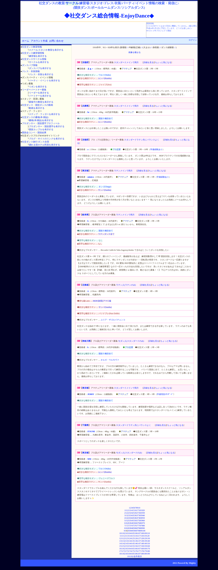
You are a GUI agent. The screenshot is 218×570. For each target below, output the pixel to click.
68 (140, 523)
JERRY (90, 394)
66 (136, 523)
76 (136, 525)
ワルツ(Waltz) (105, 75)
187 (139, 553)
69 (142, 523)
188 (142, 553)
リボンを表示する (38, 86)
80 (144, 525)
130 (148, 538)
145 (133, 543)
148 (142, 543)
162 (123, 548)
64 (131, 523)
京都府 (85, 62)
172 (123, 551)
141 (120, 543)
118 (141, 536)
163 (126, 548)
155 (133, 546)
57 (138, 520)
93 (129, 531)
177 (139, 551)
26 (136, 513)
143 (126, 543)
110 (148, 533)
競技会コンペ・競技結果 (34, 132)
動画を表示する (36, 108)
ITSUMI (91, 431)
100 (143, 531)
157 (139, 546)
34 (131, 515)
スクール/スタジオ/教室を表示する (46, 50)
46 (136, 518)
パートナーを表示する (40, 96)
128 (142, 538)
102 (123, 533)
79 (142, 525)
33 (129, 515)
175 (133, 551)
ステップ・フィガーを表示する (44, 114)
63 (129, 523)
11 (125, 510)
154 (129, 546)
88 (140, 528)
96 (135, 531)
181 (120, 553)
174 (129, 551)
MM (89, 459)
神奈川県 (86, 341)
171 (120, 551)
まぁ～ (90, 68)
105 (133, 533)
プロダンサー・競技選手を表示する (46, 126)
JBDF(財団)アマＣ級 (102, 301)
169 (145, 548)
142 (123, 543)
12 (127, 510)
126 (136, 538)
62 (127, 523)
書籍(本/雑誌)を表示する (41, 120)
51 (125, 520)
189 (145, 553)
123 (126, 538)
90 (144, 528)
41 (125, 518)
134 (129, 541)
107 (139, 533)
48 (140, 518)
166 (136, 548)
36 (136, 515)
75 (134, 525)
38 (140, 515)
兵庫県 (85, 106)
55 (134, 520)
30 (144, 513)
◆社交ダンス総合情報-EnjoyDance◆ (109, 16)
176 (136, 551)
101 (120, 533)
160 (148, 546)
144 (129, 543)
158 (142, 546)
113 (127, 536)
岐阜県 (85, 215)
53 (129, 520)
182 (123, 553)
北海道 (85, 285)
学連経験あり (156, 149)
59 (142, 520)
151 (120, 546)
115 (133, 536)
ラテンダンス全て (106, 234)
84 (131, 528)
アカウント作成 (39, 41)
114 (129, 536)
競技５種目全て (106, 118)
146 (136, 543)
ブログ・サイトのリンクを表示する (46, 138)
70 (144, 523)
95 (133, 531)
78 (140, 525)
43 (129, 518)
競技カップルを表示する (41, 129)
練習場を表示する (38, 56)
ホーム (25, 41)
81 (125, 528)
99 (141, 531)
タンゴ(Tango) (105, 186)
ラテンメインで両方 (123, 170)
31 (125, 515)
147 (139, 543)
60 (144, 520)
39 (142, 515)
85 (134, 528)
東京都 (85, 170)
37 (138, 515)
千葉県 (85, 425)
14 (131, 510)
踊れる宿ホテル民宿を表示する (44, 144)
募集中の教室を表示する (41, 102)
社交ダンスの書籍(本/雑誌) (35, 117)
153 (126, 546)
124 (129, 538)
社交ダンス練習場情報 (33, 53)
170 (148, 548)
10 (139, 508)
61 (125, 523)
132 (123, 541)
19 (142, 510)
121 (120, 538)
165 (133, 548)
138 (142, 541)
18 (140, 510)
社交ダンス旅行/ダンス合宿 (35, 141)
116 (135, 536)
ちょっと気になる (163, 62)
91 (125, 531)
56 (136, 520)
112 (124, 536)
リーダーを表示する (39, 92)
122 (123, 538)
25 (134, 513)
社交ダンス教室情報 (32, 47)
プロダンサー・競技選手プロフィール (41, 123)
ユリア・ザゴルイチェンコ (113, 320)
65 (134, 523)
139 (145, 541)
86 (136, 528)
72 (127, 525)
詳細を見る (148, 62)
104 (129, 533)
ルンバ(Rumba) (105, 78)
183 (126, 553)
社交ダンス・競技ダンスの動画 (37, 105)
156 (136, 546)
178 (142, 551)
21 (125, 513)
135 (133, 541)
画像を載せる (134, 52)
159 (145, 546)
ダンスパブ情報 (29, 65)
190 (148, 553)
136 (136, 541)
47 (138, 518)
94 (131, 531)
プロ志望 (116, 149)
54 (131, 520)
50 (144, 518)
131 (120, 541)
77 (138, 525)
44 (131, 518)
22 (127, 513)
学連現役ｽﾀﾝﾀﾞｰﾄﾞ (165, 394)
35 (134, 515)
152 (123, 546)
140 (148, 541)
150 (148, 543)
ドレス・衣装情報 (31, 71)
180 (148, 551)
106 (136, 533)
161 (120, 548)
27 (138, 513)
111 (121, 536)
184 (129, 553)
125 (133, 538)
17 (138, 510)
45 (134, 518)
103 (126, 533)
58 (140, 520)
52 (127, 520)
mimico (90, 177)
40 (144, 515)
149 (145, 543)
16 (136, 510)
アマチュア (127, 68)
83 (129, 528)
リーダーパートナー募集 (34, 89)
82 (127, 528)
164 (129, 548)
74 (131, 525)
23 (129, 513)
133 (126, 541)
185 (133, 553)
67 (138, 523)
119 (144, 536)
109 (145, 533)
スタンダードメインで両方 (126, 62)
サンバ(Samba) (104, 190)
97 (137, 531)
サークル (72, 3)
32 (127, 515)
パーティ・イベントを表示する (44, 80)
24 (131, 513)
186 (136, 553)
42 (127, 518)
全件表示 (138, 556)
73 (129, 525)
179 (145, 551)
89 (142, 528)
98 (139, 531)
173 (126, 551)
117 (139, 536)
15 (134, 510)
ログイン (193, 40)
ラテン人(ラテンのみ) (126, 285)
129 (145, 538)
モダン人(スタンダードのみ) (131, 341)
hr (88, 112)
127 (139, 538)
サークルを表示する (39, 62)
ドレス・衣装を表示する (41, 74)
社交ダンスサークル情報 (34, 59)
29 (142, 513)
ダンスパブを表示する (40, 68)
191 (128, 556)
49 (142, 518)
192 (131, 556)
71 (125, 525)
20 (144, 510)
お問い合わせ (56, 41)
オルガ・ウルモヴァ (110, 360)
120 (148, 536)
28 (140, 513)
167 (139, 548)
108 (142, 533)
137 (139, 541)
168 (142, 548)
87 (138, 528)
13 (129, 510)
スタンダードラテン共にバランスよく (141, 140)
